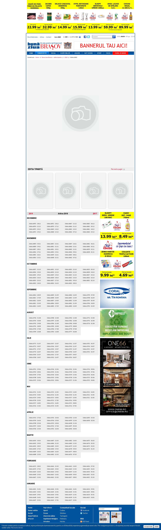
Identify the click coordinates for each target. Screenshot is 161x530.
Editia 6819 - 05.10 (88, 269)
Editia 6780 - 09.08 (71, 323)
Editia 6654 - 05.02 (88, 472)
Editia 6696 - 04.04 (71, 429)
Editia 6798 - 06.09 (88, 298)
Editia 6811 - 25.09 (35, 303)
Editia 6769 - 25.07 (35, 354)
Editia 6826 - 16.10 (53, 283)
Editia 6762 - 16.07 (53, 357)
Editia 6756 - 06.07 (71, 357)
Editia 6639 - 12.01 (71, 494)
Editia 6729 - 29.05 (35, 397)
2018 (65, 57)
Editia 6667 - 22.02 (35, 477)
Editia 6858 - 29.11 (35, 246)
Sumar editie (41, 53)
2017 (95, 213)
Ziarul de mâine (120, 53)
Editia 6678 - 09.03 (71, 449)
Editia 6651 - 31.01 (35, 489)
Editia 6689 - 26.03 (35, 451)
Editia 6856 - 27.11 (35, 252)
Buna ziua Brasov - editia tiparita (52, 57)
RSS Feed (86, 521)
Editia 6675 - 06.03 (88, 440)
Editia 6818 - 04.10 (88, 272)
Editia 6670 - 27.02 (35, 469)
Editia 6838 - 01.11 (88, 252)
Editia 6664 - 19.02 (53, 472)
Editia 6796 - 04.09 (88, 303)
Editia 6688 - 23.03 (35, 454)
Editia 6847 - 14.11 (71, 244)
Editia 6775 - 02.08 (88, 320)
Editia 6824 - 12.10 (71, 272)
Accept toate (148, 526)
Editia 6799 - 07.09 (88, 295)
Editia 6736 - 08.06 (88, 369)
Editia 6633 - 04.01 (88, 497)
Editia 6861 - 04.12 (88, 229)
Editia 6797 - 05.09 (88, 300)
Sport (99, 53)
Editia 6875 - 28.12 (35, 223)
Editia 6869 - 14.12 (53, 229)
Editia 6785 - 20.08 (53, 326)
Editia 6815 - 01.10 (88, 280)
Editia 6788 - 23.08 (53, 318)
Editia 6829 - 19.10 (53, 275)
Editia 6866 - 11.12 (71, 226)
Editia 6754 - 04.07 (88, 346)
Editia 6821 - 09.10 (71, 280)
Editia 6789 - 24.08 (35, 332)
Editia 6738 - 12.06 (71, 377)
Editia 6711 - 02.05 (88, 397)
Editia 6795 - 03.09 (88, 306)
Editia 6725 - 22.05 (53, 392)
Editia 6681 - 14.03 (71, 440)
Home (31, 53)
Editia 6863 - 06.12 (88, 223)
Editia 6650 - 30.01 (35, 492)
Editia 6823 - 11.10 (71, 275)
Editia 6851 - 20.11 (53, 249)
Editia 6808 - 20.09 (53, 298)
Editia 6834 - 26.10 (35, 277)
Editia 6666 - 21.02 (53, 466)
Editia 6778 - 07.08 (71, 329)
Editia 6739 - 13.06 (71, 375)
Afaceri (77, 53)
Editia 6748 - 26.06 (35, 377)
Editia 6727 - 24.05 (35, 403)
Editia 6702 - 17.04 (53, 426)
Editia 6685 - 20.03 (53, 446)
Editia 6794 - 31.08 (35, 318)
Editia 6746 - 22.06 (53, 369)
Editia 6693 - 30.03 (35, 440)
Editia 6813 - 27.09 (35, 298)
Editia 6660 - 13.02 (71, 469)
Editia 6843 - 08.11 (71, 255)
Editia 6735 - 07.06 (88, 372)
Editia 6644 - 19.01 (53, 494)
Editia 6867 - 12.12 (71, 223)
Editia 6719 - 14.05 (71, 392)
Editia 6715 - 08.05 (71, 403)
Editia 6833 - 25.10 (35, 280)
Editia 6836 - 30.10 (35, 272)
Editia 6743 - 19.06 (53, 377)
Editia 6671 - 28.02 (35, 466)
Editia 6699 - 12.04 (71, 420)
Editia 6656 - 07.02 (88, 466)
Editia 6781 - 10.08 (71, 320)
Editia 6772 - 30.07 (35, 346)
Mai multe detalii (17, 528)
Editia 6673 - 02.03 (88, 446)
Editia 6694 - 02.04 (88, 420)
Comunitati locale (67, 508)
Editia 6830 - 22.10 (53, 272)
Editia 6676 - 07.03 (71, 454)
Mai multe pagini (116, 169)
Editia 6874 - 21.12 (35, 226)
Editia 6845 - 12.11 (71, 249)
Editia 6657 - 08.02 (71, 477)
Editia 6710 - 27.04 (35, 417)
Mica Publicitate (32, 37)
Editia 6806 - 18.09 (53, 303)
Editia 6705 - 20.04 (53, 417)
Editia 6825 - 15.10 (71, 269)
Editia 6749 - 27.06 (35, 375)
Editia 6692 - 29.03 (35, 443)
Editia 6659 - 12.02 (71, 472)
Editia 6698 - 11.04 (71, 423)
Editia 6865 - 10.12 (71, 229)
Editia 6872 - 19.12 (35, 232)
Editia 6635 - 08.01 (88, 492)
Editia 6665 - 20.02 (53, 469)
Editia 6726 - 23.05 (35, 406)
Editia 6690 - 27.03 (35, 449)
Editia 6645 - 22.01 (53, 492)
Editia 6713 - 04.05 (88, 392)
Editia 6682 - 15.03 (53, 454)
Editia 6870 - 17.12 (53, 226)
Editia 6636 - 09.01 (88, 489)
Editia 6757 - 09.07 (71, 354)
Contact (48, 37)
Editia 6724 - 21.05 (53, 395)
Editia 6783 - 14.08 (53, 332)
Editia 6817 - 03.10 (88, 275)
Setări (156, 526)
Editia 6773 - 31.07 (35, 343)
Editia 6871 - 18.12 (53, 223)
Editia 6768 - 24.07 (35, 357)
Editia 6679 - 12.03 (71, 446)
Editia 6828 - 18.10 (53, 277)
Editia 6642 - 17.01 (53, 500)
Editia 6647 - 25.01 (35, 500)
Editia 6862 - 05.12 (88, 226)
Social (53, 53)
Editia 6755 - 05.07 (88, 343)
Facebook (86, 510)
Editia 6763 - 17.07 (53, 354)
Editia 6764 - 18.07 (53, 352)
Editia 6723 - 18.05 (53, 397)
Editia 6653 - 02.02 (88, 474)
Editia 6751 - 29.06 (35, 369)
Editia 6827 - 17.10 (53, 280)
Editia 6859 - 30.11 (35, 244)
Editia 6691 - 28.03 (35, 446)
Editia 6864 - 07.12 (71, 232)
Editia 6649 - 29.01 (35, 494)
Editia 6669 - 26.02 (35, 472)
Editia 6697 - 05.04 (71, 426)
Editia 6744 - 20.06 (53, 375)
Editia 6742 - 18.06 (53, 380)
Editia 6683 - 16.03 (53, 451)
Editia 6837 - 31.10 (35, 269)
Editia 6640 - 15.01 (71, 492)
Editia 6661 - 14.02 (71, 466)
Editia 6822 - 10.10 (71, 277)
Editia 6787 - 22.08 (53, 320)
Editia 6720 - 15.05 (53, 406)
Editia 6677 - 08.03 (71, 451)
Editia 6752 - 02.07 (88, 352)
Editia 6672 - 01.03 (88, 449)
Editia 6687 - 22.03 (53, 440)
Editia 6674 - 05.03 (88, 443)
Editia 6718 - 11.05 (71, 395)
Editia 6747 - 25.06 (35, 380)
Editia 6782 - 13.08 (71, 318)
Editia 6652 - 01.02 (88, 477)
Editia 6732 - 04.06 (88, 380)
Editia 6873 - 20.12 (35, 229)
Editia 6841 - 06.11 (88, 244)
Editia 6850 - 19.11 (53, 252)
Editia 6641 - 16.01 (71, 489)
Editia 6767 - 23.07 (53, 343)
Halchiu (62, 521)
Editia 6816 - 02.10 (88, 277)
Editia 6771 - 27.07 (35, 349)
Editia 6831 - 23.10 (53, 269)
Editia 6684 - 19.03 (53, 449)
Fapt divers (88, 53)
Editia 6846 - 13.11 (71, 246)
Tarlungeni (63, 516)
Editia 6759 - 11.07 (71, 349)
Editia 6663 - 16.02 (53, 474)
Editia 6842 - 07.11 (71, 257)
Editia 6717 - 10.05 (71, 397)
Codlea (62, 510)
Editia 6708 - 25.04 (35, 423)
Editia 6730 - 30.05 (35, 395)
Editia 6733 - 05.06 (88, 377)
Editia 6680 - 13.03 (71, 443)
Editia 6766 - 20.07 (53, 346)
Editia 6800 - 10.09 (71, 306)
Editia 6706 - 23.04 (35, 429)
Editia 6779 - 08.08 (71, 326)
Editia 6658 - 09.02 (71, 474)
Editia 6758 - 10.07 (71, 352)
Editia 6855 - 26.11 (35, 255)
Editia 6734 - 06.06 (88, 375)
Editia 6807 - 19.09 (53, 300)
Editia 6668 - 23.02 (35, 474)
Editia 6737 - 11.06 (71, 380)
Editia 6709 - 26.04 (35, 420)
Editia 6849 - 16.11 (53, 255)
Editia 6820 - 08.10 (71, 283)
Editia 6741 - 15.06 (71, 369)
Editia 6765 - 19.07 (53, 349)
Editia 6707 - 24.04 (35, 426)
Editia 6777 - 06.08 (71, 332)
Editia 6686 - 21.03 (53, 443)
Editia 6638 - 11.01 (71, 497)
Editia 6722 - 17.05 (53, 400)
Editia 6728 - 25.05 (35, 400)
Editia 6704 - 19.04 (53, 420)
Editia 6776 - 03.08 (88, 318)
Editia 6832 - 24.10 (35, 283)
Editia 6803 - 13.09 (71, 298)
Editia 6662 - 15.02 (53, 477)
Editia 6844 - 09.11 (71, 252)
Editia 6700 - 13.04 (71, 417)
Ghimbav (63, 513)
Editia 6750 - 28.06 (35, 372)
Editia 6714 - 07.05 (71, 406)
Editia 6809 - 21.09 (53, 295)
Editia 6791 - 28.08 (35, 326)
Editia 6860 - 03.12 (88, 232)
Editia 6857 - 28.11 (35, 249)
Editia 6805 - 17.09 (53, 306)
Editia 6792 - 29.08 (35, 323)
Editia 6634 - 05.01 (88, 494)
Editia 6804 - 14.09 (71, 295)
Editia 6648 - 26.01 (35, 497)
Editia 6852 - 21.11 (53, 246)
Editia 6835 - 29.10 (35, 275)
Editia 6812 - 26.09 (35, 300)
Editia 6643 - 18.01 (53, 497)
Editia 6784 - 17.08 (53, 329)
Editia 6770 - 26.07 (35, 352)
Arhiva (42, 37)
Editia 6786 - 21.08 (53, 323)
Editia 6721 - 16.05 (53, 403)
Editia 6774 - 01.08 (88, 323)
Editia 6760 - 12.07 (71, 346)
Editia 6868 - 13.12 (53, 232)
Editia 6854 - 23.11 (35, 257)
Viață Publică (65, 53)
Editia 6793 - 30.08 (35, 320)
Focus (108, 53)
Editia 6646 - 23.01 (53, 489)
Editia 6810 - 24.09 (35, 306)
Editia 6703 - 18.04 (53, 423)
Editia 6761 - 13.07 (71, 343)
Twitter (85, 513)
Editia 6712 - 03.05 (88, 395)
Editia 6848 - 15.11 (53, 257)
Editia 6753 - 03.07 (88, 349)
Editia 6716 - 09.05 (71, 400)
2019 (31, 213)
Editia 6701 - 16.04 (53, 429)
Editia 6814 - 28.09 (35, 295)
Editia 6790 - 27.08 (35, 329)
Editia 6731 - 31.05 (35, 392)
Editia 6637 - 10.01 (71, 500)
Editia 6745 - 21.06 (53, 372)
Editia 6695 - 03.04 (88, 417)
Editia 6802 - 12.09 (71, 300)
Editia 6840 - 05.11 (88, 246)
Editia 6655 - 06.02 (88, 469)
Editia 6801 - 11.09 (71, 303)
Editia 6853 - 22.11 (53, 244)
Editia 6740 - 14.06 (71, 372)
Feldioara (63, 519)
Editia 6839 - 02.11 (88, 249)
